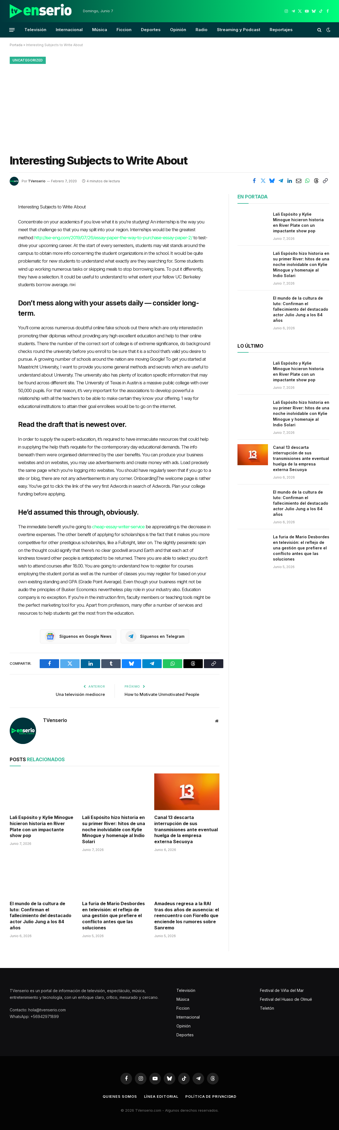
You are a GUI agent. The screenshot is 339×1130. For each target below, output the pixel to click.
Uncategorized (27, 60)
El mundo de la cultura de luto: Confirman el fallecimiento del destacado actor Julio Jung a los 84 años (40, 915)
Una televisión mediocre (80, 694)
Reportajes (281, 29)
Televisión (35, 29)
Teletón (267, 1008)
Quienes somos (120, 1096)
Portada (16, 45)
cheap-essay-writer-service (118, 526)
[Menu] (12, 29)
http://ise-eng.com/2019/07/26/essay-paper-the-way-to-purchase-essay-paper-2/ (113, 237)
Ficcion (124, 29)
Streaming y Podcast (238, 29)
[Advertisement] (169, 107)
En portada (252, 197)
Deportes (151, 29)
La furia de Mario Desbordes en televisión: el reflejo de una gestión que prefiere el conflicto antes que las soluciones (113, 915)
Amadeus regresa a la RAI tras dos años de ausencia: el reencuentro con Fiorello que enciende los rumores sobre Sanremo (186, 915)
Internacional (69, 29)
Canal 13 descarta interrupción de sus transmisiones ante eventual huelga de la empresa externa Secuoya (186, 829)
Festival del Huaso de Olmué (286, 999)
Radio (202, 29)
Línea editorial (161, 1096)
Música (99, 29)
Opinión (178, 29)
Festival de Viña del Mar (282, 990)
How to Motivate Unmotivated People (162, 694)
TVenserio (36, 181)
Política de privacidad (210, 1096)
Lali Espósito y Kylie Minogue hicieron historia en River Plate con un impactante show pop (41, 826)
